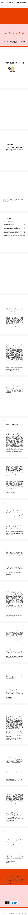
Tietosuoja (11, 913)
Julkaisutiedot (5, 913)
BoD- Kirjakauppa (21, 2)
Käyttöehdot (17, 913)
